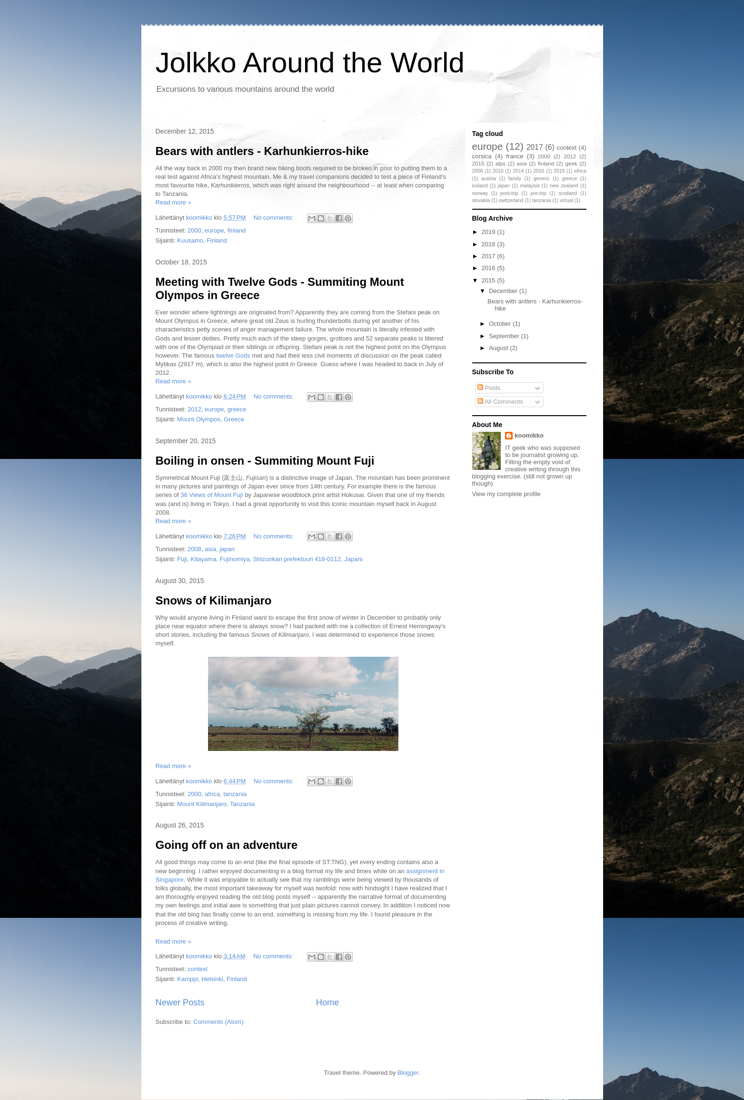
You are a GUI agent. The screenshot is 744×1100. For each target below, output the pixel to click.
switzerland (511, 200)
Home (327, 1002)
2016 (538, 171)
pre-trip (538, 193)
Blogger (407, 1072)
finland (237, 230)
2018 (489, 244)
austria (488, 178)
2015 (478, 163)
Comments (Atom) (218, 1021)
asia (210, 549)
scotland (568, 193)
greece (237, 409)
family (514, 178)
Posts (488, 387)
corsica (482, 156)
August (499, 347)
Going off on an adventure (227, 844)
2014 (518, 171)
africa (212, 794)
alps (501, 163)
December (504, 290)
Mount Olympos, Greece (210, 419)
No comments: (274, 217)
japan (227, 549)
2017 (534, 147)
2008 (194, 549)
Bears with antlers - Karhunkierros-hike (262, 151)
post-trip (509, 193)
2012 (194, 409)
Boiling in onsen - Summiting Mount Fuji (265, 460)
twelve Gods (233, 355)
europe (214, 230)
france (514, 156)
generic (542, 178)
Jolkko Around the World (310, 62)
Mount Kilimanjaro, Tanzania (216, 804)
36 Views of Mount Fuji (211, 494)
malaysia (529, 185)
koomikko (529, 435)
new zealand (564, 185)
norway (480, 193)
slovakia (481, 200)
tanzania (235, 794)
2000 (194, 230)
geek (571, 163)
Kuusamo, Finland (202, 240)
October (501, 323)
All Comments (500, 401)
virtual (566, 200)
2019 (559, 171)
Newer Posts (180, 1002)
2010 (497, 171)
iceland (480, 185)
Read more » (173, 202)
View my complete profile (506, 493)
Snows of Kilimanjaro (214, 600)
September (505, 336)
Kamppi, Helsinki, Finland (212, 979)
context (198, 969)
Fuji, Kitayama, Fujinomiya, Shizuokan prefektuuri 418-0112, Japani (270, 559)
